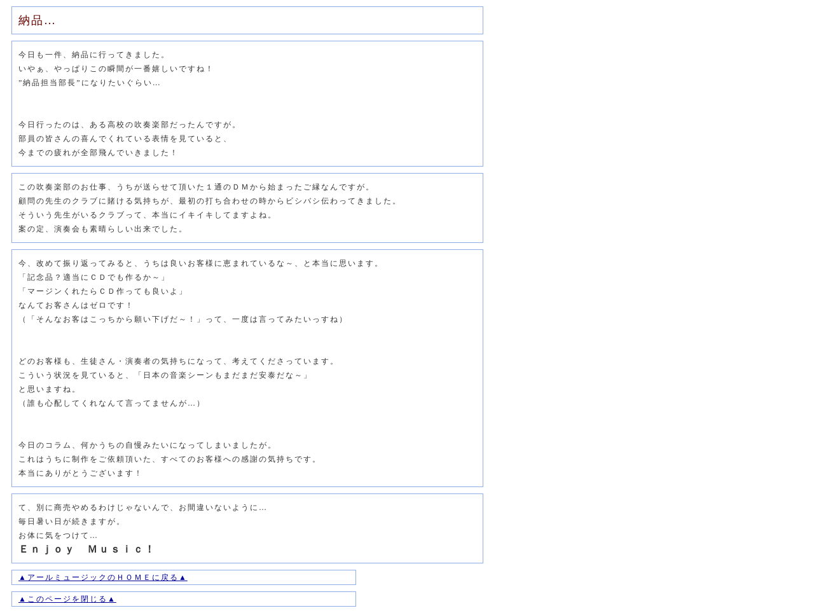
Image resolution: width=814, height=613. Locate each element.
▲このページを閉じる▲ (67, 599)
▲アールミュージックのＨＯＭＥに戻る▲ (103, 577)
